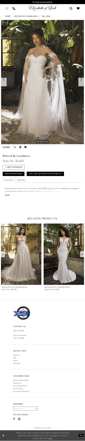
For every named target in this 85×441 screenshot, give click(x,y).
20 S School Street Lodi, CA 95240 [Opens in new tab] (19, 336)
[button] (6, 8)
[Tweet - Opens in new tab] (15, 147)
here (50, 438)
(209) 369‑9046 (18, 331)
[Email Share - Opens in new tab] (25, 147)
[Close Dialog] (3, 436)
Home (8, 16)
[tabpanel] (42, 82)
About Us (16, 355)
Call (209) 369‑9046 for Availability (45, 174)
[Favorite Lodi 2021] (21, 313)
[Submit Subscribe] (36, 409)
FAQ (14, 358)
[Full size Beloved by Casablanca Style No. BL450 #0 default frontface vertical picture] (42, 82)
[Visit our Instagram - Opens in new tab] (19, 419)
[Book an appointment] (42, 2)
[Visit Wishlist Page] (78, 8)
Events (15, 361)
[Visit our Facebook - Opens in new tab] (14, 419)
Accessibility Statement (21, 391)
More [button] (7, 195)
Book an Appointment (20, 380)
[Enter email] (25, 409)
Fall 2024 (46, 16)
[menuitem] (6, 8)
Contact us (17, 383)
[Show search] (71, 8)
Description (9, 180)
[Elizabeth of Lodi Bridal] (42, 8)
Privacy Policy (18, 388)
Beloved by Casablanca (26, 16)
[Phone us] (14, 8)
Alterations (17, 363)
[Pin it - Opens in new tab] (20, 147)
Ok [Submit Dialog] (81, 435)
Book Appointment (13, 174)
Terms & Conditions (20, 386)
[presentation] (21, 254)
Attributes (21, 180)
